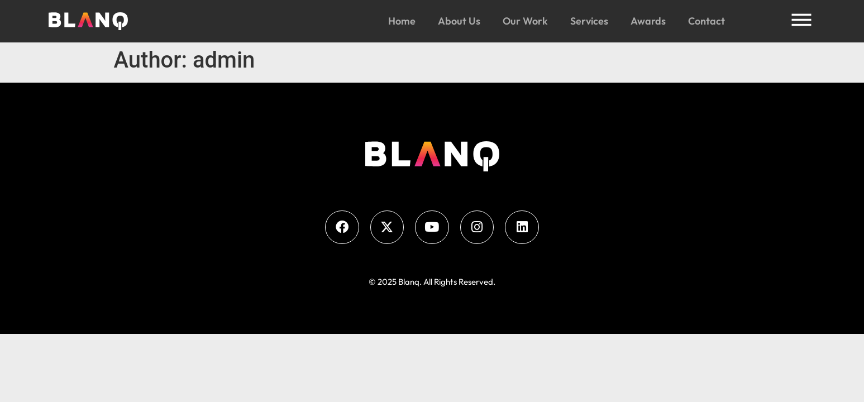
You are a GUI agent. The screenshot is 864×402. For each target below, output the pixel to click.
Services (589, 21)
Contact (706, 21)
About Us (459, 21)
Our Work (525, 21)
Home (402, 21)
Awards (648, 21)
